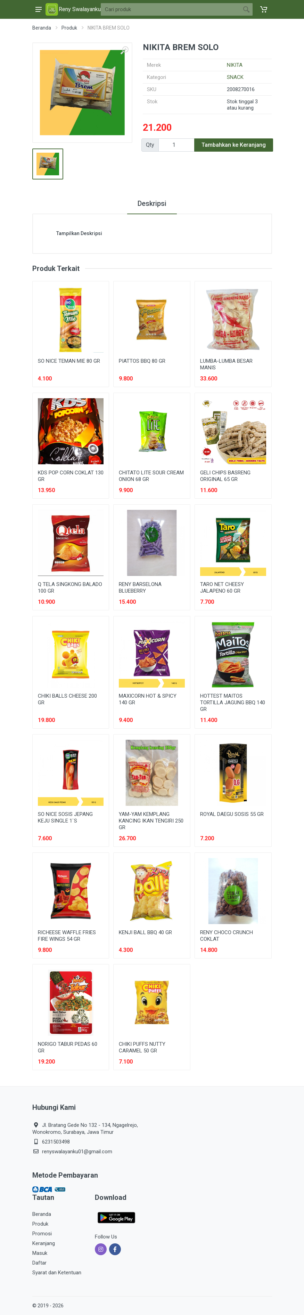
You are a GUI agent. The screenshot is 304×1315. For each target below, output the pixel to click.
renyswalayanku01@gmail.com (77, 1151)
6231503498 (56, 1142)
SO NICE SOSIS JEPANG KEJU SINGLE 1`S (65, 817)
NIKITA (235, 65)
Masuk (39, 1253)
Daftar (39, 1263)
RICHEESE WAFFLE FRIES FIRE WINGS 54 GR (67, 935)
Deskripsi (152, 203)
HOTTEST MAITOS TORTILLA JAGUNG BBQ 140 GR (232, 702)
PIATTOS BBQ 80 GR (142, 361)
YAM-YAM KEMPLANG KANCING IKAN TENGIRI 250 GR (151, 821)
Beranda (41, 28)
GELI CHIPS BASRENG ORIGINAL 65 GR (225, 476)
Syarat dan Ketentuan (56, 1272)
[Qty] (176, 145)
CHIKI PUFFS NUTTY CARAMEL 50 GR (142, 1047)
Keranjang (43, 1243)
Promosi (42, 1233)
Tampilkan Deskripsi (79, 233)
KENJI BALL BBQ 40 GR (145, 932)
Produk (69, 28)
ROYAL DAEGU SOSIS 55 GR (232, 814)
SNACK (235, 77)
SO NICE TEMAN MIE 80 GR (69, 361)
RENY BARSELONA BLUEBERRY (140, 587)
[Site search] (170, 9)
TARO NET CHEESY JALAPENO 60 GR (222, 587)
